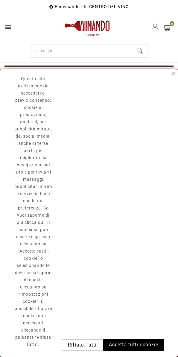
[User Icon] (155, 27)
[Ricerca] (81, 51)
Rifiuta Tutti (82, 345)
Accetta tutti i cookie (133, 344)
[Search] (140, 51)
